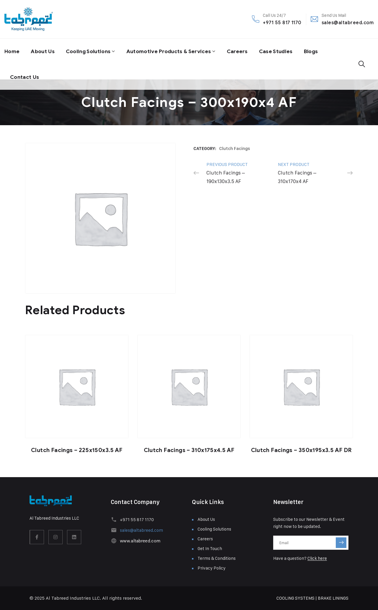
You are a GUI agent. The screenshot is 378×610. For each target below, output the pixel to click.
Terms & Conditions (217, 558)
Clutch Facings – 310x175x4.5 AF (189, 450)
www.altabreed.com (140, 541)
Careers (245, 51)
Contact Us (25, 76)
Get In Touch (210, 548)
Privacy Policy (212, 568)
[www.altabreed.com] (113, 541)
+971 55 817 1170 (282, 22)
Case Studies (284, 51)
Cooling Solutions (91, 51)
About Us (43, 51)
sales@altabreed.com (348, 22)
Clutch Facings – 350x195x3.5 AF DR (301, 450)
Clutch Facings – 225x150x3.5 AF (77, 450)
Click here (317, 558)
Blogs (320, 51)
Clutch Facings (234, 148)
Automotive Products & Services (175, 51)
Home (12, 51)
